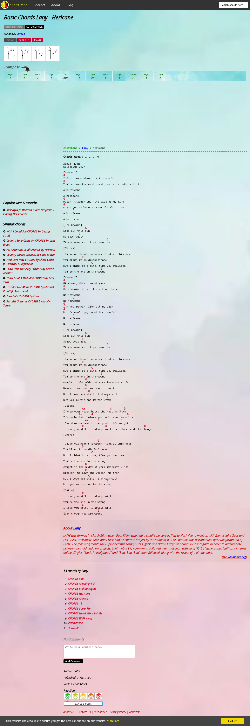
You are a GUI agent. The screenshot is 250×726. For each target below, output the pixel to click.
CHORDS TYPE (13, 26)
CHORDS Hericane (79, 593)
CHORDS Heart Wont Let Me (85, 613)
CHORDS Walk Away (80, 618)
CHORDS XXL (75, 623)
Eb (106, 76)
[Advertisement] (155, 116)
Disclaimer (100, 712)
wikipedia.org (237, 557)
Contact (39, 5)
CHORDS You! (76, 579)
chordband (70, 148)
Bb (38, 76)
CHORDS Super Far (79, 608)
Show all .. (74, 628)
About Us (68, 712)
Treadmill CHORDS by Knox (22, 296)
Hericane (99, 148)
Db (78, 76)
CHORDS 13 (75, 603)
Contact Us (84, 712)
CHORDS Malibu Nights (82, 589)
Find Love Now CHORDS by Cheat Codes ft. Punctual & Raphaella (28, 262)
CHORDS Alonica (78, 598)
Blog (69, 5)
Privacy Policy (118, 712)
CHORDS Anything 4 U (81, 583)
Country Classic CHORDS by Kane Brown (30, 255)
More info (118, 721)
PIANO (37, 40)
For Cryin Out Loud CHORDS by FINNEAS (30, 250)
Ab (10, 76)
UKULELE (24, 40)
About (55, 5)
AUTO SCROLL (34, 26)
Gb (146, 76)
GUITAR (10, 40)
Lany (85, 148)
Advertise (134, 712)
